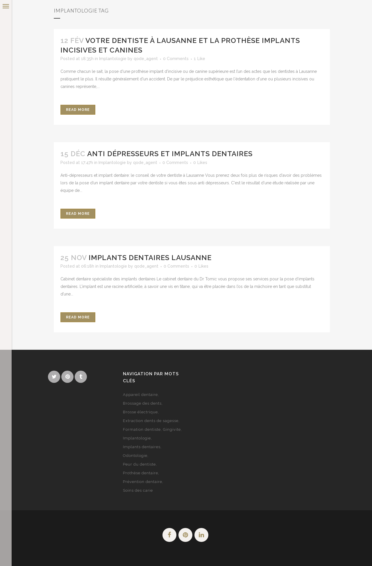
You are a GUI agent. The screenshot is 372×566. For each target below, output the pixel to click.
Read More (78, 110)
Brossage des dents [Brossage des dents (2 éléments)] (142, 403)
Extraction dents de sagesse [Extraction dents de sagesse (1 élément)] (150, 421)
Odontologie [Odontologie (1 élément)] (135, 455)
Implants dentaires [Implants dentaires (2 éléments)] (141, 447)
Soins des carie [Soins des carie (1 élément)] (138, 490)
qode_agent (146, 58)
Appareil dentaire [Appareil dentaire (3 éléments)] (140, 394)
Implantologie (112, 58)
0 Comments (176, 58)
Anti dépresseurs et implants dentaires (170, 153)
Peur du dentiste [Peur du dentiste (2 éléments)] (139, 464)
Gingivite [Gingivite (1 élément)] (172, 429)
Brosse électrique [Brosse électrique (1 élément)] (140, 412)
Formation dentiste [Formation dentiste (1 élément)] (142, 429)
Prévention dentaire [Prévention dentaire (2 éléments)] (142, 482)
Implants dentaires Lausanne (150, 257)
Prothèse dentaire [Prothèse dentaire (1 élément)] (140, 473)
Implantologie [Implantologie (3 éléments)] (137, 438)
